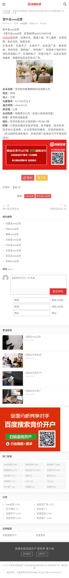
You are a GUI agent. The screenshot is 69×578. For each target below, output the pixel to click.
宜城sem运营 (12, 261)
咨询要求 (27, 554)
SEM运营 (8, 37)
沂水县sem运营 (13, 245)
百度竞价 (41, 513)
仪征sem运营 (12, 229)
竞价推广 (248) (53, 464)
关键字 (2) (51, 487)
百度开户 (10, 513)
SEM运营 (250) (10, 464)
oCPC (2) (29, 481)
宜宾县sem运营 (13, 256)
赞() (28, 177)
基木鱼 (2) (51, 476)
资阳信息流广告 (58, 209)
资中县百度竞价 (11, 209)
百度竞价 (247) (10, 470)
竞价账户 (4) (9, 476)
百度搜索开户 (10, 535)
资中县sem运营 (13, 19)
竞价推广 (41, 518)
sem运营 (6, 13)
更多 (15, 187)
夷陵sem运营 (12, 234)
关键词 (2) (29, 487)
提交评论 (58, 291)
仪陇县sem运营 (13, 223)
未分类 (40, 509)
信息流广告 (42, 504)
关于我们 (10, 509)
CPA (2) (50, 481)
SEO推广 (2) (9, 487)
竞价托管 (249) (31, 464)
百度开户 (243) (53, 470)
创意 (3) (28, 476)
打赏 (42, 177)
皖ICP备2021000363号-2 (51, 572)
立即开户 (42, 554)
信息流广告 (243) (32, 470)
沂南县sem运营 (13, 239)
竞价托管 (10, 518)
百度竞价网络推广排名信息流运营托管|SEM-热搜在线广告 (34, 4)
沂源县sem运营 (13, 250)
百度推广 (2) (9, 481)
